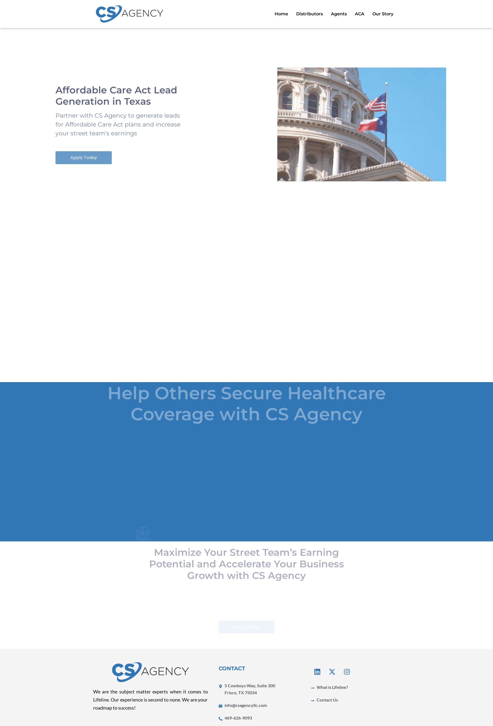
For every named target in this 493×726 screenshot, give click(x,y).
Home (281, 13)
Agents (339, 13)
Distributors (309, 13)
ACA (359, 13)
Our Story (382, 13)
